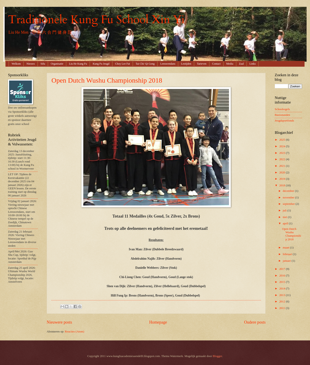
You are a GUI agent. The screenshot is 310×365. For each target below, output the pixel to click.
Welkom (16, 63)
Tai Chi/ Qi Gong (145, 63)
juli (285, 210)
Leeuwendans (167, 63)
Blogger (217, 356)
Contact (216, 63)
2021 (282, 165)
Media (229, 63)
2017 (282, 269)
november (289, 197)
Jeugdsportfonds (284, 120)
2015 (282, 282)
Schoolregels (282, 109)
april (286, 223)
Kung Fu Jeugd (101, 63)
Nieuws (30, 63)
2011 (282, 308)
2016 (282, 275)
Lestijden (186, 63)
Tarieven (201, 63)
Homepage (158, 322)
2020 (282, 172)
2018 (282, 185)
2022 (282, 159)
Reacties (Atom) (74, 331)
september (289, 203)
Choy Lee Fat (122, 63)
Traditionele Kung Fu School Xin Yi (96, 19)
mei (285, 217)
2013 (282, 295)
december (289, 191)
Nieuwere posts (59, 322)
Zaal (241, 63)
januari (287, 260)
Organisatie (57, 63)
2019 (282, 178)
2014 (282, 288)
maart (286, 247)
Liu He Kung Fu (78, 63)
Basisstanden (282, 115)
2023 (282, 153)
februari (288, 254)
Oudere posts (255, 322)
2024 (282, 146)
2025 (282, 139)
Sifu (43, 63)
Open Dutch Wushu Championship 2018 (106, 80)
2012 (282, 301)
